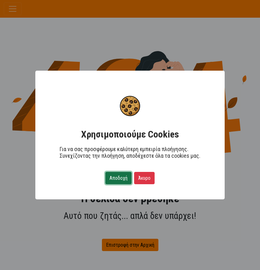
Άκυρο (144, 178)
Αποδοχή (118, 178)
